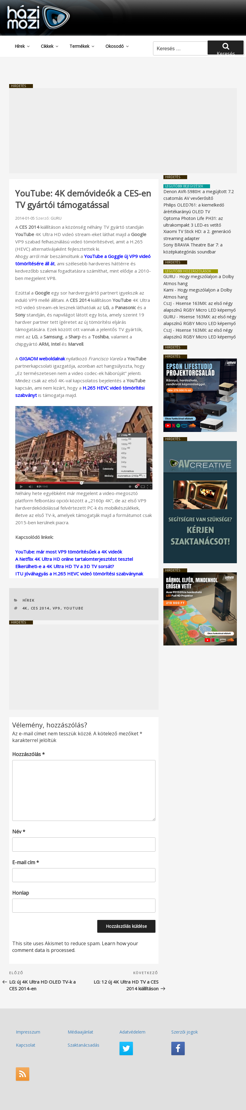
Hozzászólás (28, 754)
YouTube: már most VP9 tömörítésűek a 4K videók (68, 552)
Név (18, 831)
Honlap (20, 892)
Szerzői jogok (184, 1032)
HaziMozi (30, 7)
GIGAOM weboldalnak (42, 358)
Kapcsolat (25, 1045)
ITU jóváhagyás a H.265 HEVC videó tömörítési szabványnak (79, 574)
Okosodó (117, 46)
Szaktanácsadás (83, 1045)
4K (25, 608)
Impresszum (28, 1032)
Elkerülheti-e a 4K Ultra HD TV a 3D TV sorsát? (64, 566)
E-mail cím (25, 862)
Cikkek (50, 46)
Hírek (22, 46)
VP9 (57, 608)
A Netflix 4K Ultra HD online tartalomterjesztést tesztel (74, 559)
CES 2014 (40, 608)
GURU (56, 218)
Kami (168, 290)
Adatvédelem (132, 1032)
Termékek (82, 46)
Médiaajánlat (80, 1032)
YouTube (74, 608)
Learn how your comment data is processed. (75, 946)
